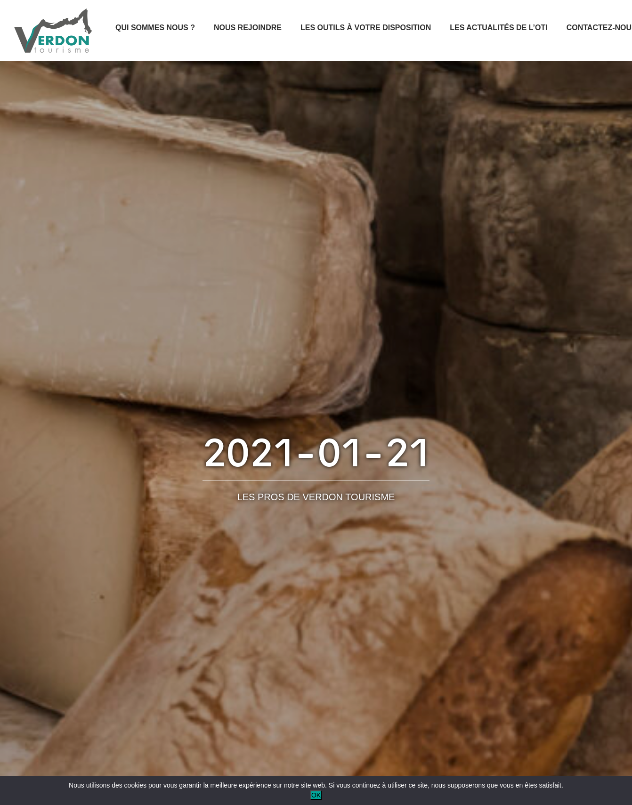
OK (316, 795)
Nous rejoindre (248, 28)
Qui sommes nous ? (155, 28)
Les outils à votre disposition (365, 28)
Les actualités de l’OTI (498, 28)
